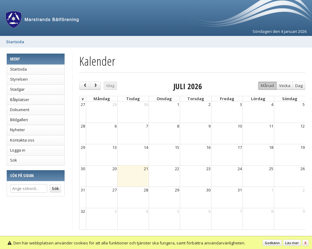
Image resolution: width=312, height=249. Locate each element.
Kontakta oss (22, 140)
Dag (299, 85)
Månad (267, 85)
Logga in (17, 150)
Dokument (19, 109)
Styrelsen (19, 79)
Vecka (284, 85)
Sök (13, 160)
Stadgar (17, 89)
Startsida (15, 41)
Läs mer (292, 242)
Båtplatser (19, 99)
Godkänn (272, 242)
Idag (110, 85)
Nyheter (17, 129)
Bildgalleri (19, 119)
